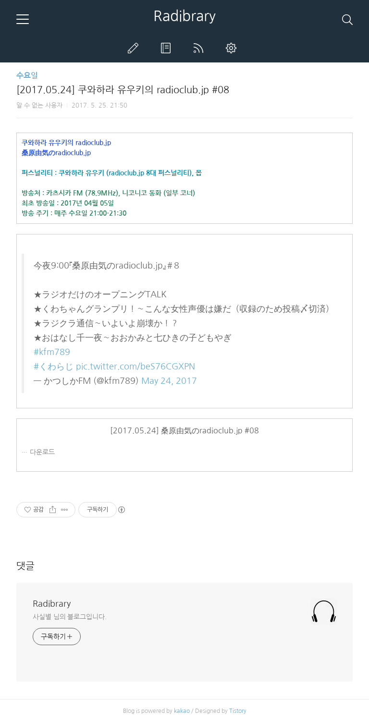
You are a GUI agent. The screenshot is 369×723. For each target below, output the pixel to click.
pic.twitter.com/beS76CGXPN (135, 366)
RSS (200, 48)
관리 (233, 48)
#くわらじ (54, 366)
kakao (182, 711)
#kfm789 (52, 352)
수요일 (27, 75)
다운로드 (42, 452)
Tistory (237, 711)
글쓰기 (135, 48)
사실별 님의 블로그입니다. (70, 616)
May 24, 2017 (169, 381)
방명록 (167, 48)
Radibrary (184, 16)
